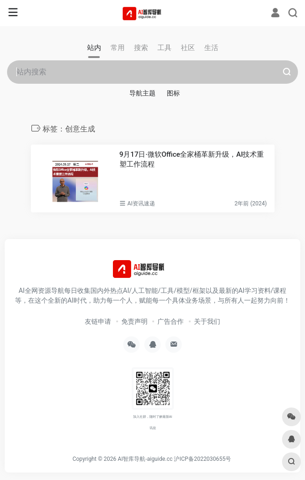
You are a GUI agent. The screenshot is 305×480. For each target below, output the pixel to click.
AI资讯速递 (141, 203)
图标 (173, 93)
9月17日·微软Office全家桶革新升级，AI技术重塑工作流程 (191, 159)
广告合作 (170, 321)
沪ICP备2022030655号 (202, 459)
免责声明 (134, 321)
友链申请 (98, 321)
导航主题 (142, 93)
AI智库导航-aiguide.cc (145, 459)
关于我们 (207, 321)
